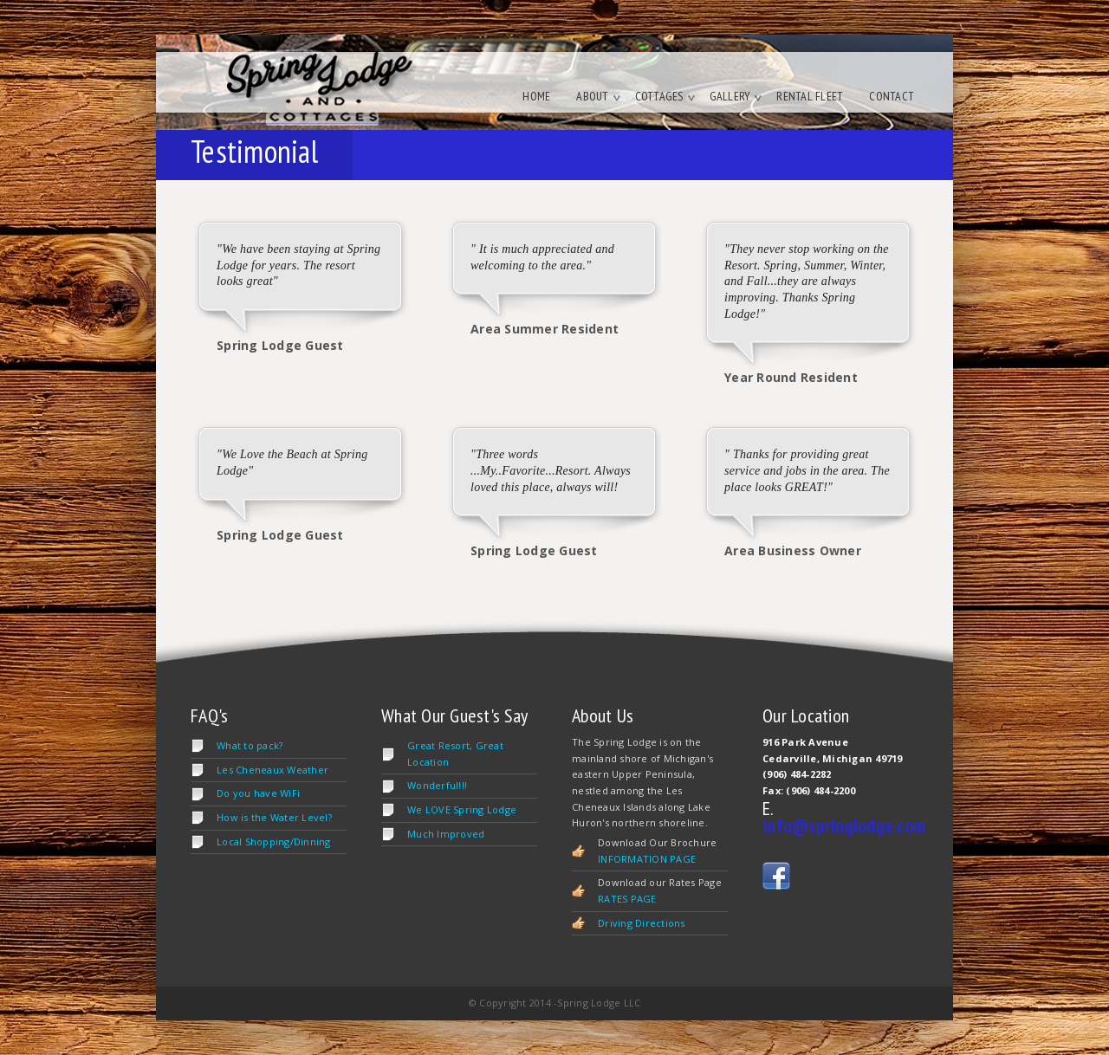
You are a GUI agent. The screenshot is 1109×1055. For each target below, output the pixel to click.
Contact (891, 96)
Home (536, 96)
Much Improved (445, 833)
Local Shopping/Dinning (274, 841)
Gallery (736, 96)
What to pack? (249, 745)
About (597, 96)
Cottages (665, 96)
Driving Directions (641, 922)
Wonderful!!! (437, 785)
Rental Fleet (809, 96)
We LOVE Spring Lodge (461, 809)
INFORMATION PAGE (647, 858)
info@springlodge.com (844, 825)
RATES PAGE (627, 898)
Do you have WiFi (258, 792)
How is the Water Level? (274, 817)
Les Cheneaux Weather (272, 769)
